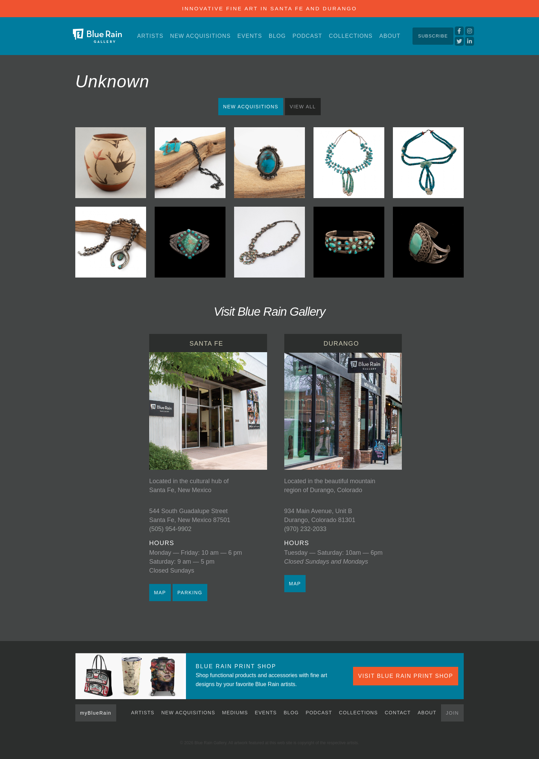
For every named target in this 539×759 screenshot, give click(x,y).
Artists (150, 36)
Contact (398, 712)
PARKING (189, 592)
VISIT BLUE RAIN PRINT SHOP (405, 676)
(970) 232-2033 (305, 528)
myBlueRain (95, 713)
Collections (351, 36)
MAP (160, 592)
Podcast (307, 36)
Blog (277, 36)
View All (303, 106)
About (389, 36)
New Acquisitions (200, 36)
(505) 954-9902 (170, 528)
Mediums (235, 712)
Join (452, 713)
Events (250, 36)
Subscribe (433, 36)
